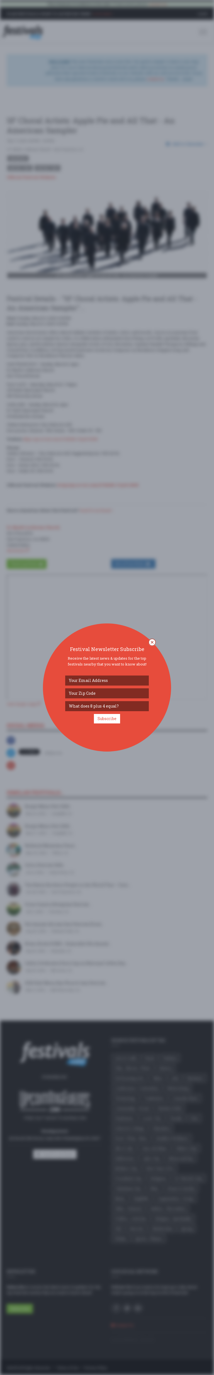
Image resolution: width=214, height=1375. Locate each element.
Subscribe (107, 718)
